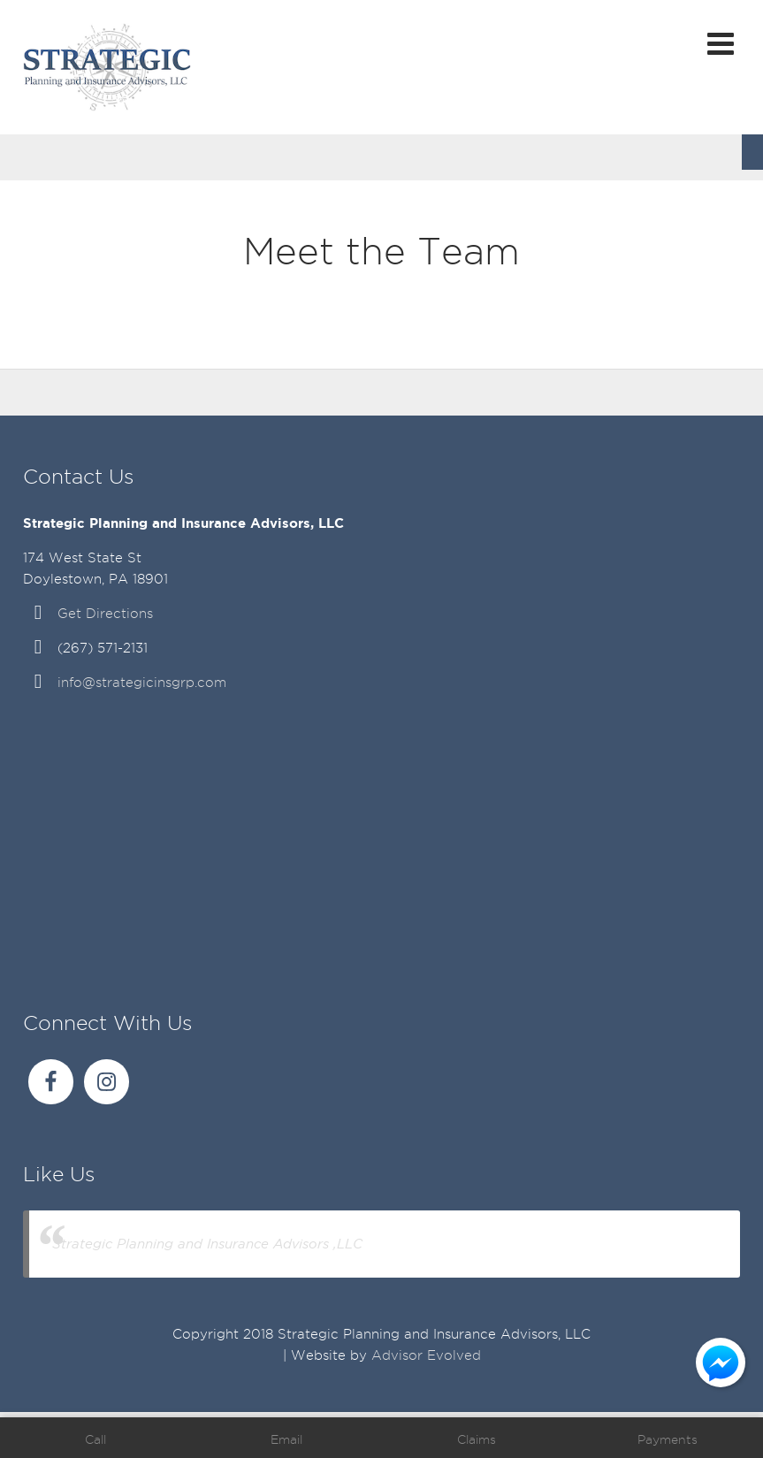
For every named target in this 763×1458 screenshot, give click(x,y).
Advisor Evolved (426, 1355)
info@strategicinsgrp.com (141, 683)
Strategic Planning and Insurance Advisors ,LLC (207, 1243)
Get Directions (105, 614)
